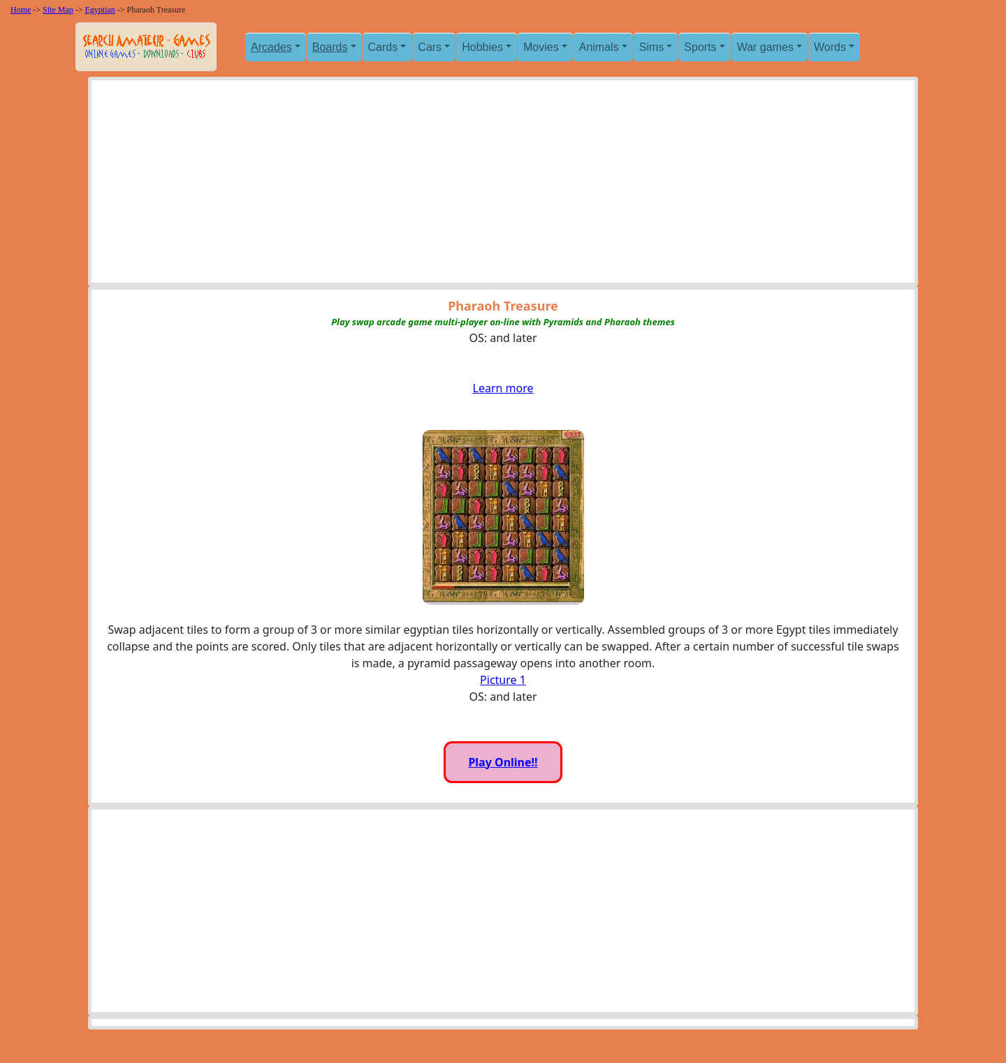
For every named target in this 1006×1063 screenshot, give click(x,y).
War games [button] (765, 47)
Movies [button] (541, 47)
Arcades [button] (271, 47)
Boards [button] (330, 47)
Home (20, 10)
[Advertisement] (503, 185)
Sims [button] (651, 47)
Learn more (503, 388)
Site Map (58, 10)
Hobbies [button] (482, 47)
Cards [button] (383, 47)
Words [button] (830, 47)
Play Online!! (502, 762)
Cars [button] (430, 47)
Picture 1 (503, 679)
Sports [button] (700, 47)
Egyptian (100, 10)
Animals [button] (599, 47)
